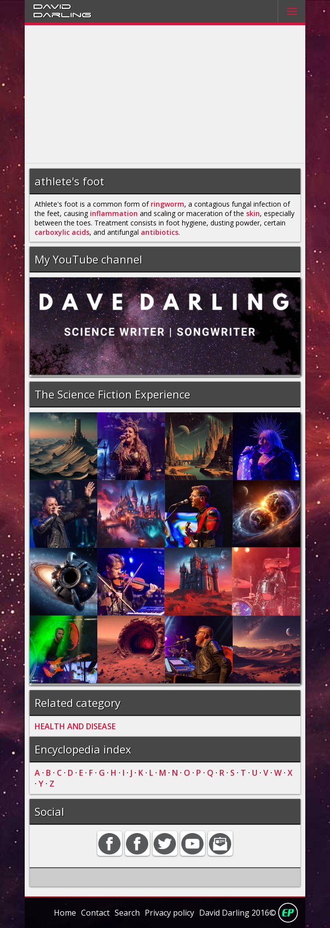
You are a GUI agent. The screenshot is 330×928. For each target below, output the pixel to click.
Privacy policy (169, 912)
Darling (62, 14)
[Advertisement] (165, 94)
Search (127, 912)
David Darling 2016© (237, 912)
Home (65, 912)
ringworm (167, 204)
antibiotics (159, 232)
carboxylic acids (62, 232)
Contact (95, 912)
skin (253, 213)
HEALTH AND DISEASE (75, 726)
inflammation (114, 213)
